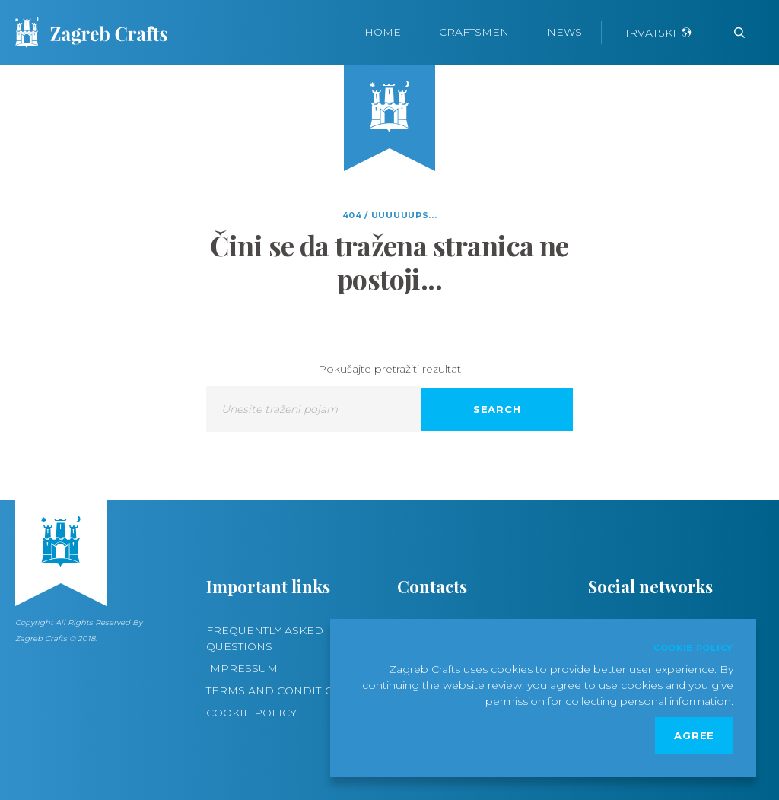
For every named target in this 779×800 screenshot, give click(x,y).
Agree (694, 735)
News (564, 32)
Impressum (242, 668)
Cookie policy (251, 712)
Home (382, 32)
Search (497, 409)
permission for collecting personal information (608, 701)
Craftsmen (474, 32)
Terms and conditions (278, 690)
